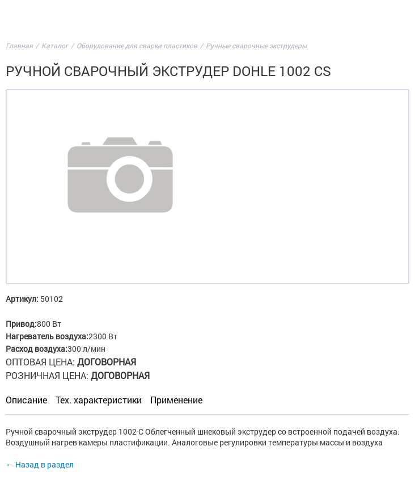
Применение (176, 400)
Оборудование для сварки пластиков (137, 45)
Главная (19, 45)
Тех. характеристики (99, 400)
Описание (26, 400)
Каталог (54, 45)
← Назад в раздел (40, 464)
